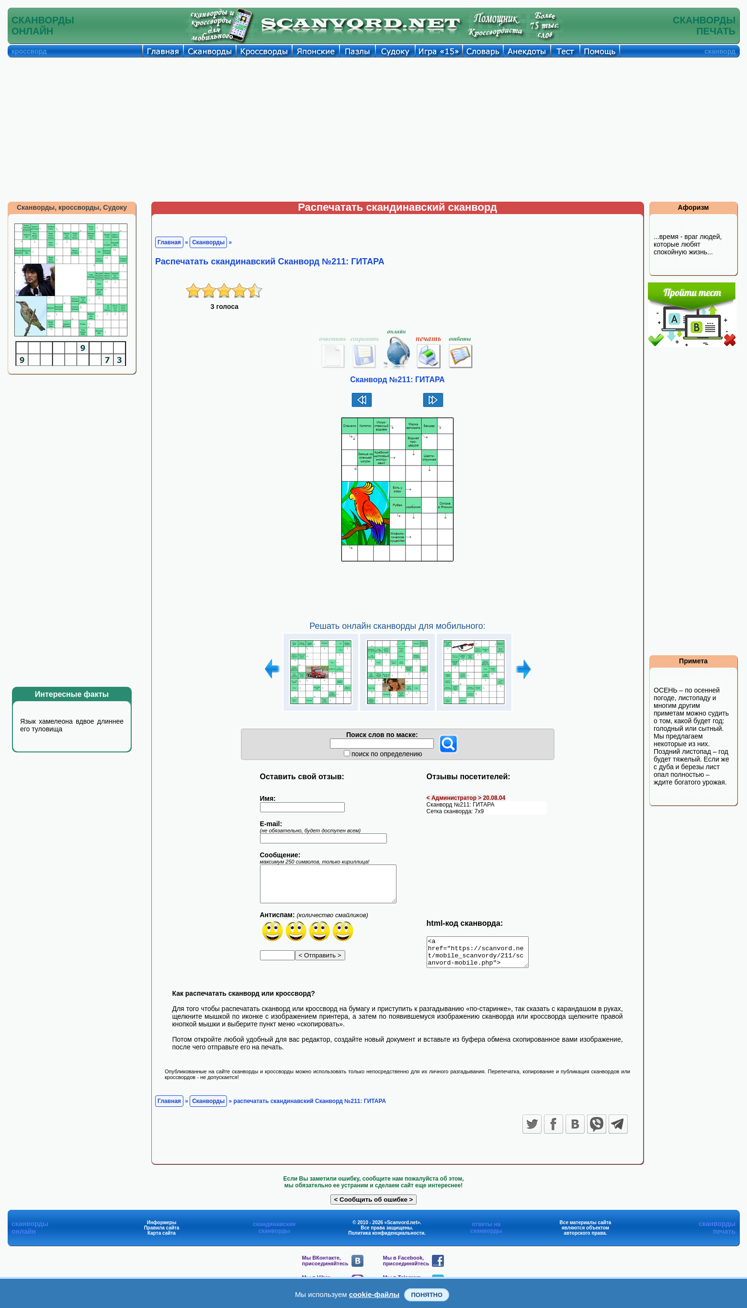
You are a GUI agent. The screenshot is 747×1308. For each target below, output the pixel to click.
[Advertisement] (373, 129)
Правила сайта (162, 1233)
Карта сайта (161, 1238)
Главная (169, 242)
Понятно (426, 1294)
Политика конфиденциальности (386, 1238)
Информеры (162, 1228)
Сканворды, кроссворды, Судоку (72, 207)
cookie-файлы (374, 1294)
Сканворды (208, 242)
